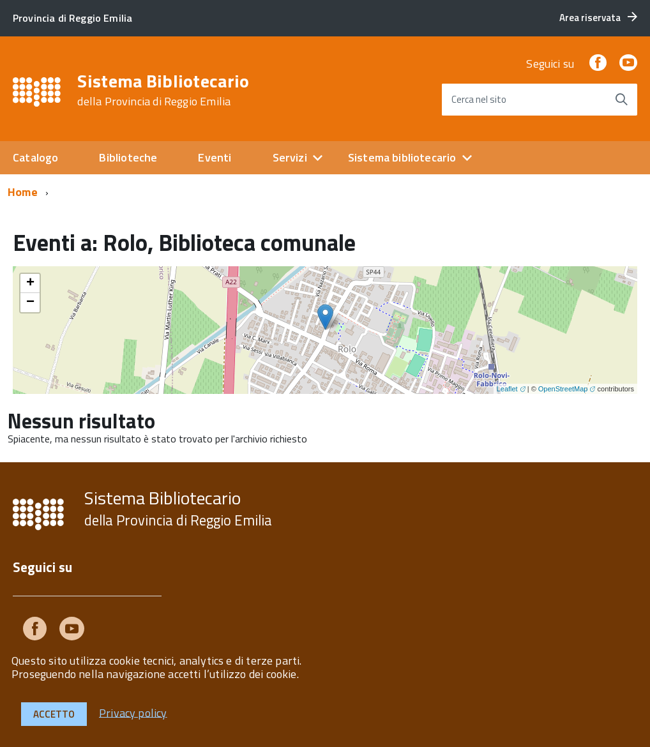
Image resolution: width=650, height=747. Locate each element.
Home (23, 191)
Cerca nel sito (478, 99)
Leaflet (507, 389)
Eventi (214, 157)
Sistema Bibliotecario (163, 90)
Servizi (290, 157)
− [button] (30, 302)
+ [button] (30, 283)
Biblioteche (128, 157)
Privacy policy (133, 712)
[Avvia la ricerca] (621, 100)
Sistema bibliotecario (402, 157)
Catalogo (35, 157)
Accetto (54, 714)
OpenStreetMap (563, 389)
